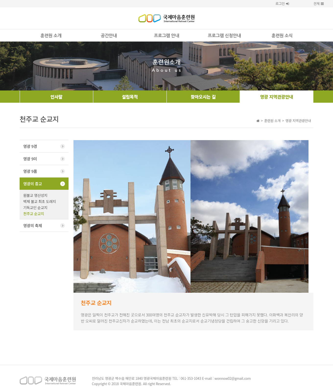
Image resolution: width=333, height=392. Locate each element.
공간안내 (109, 36)
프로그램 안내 (166, 36)
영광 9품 (30, 171)
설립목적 (130, 96)
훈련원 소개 (50, 36)
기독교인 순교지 (35, 207)
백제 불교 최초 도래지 (39, 201)
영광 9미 (30, 159)
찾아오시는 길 (203, 96)
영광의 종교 (32, 184)
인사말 (56, 96)
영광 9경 (30, 146)
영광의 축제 (32, 225)
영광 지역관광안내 (276, 96)
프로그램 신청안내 (224, 36)
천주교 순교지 (33, 213)
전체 (314, 3)
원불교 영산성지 (35, 195)
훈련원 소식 (282, 36)
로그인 (282, 3)
